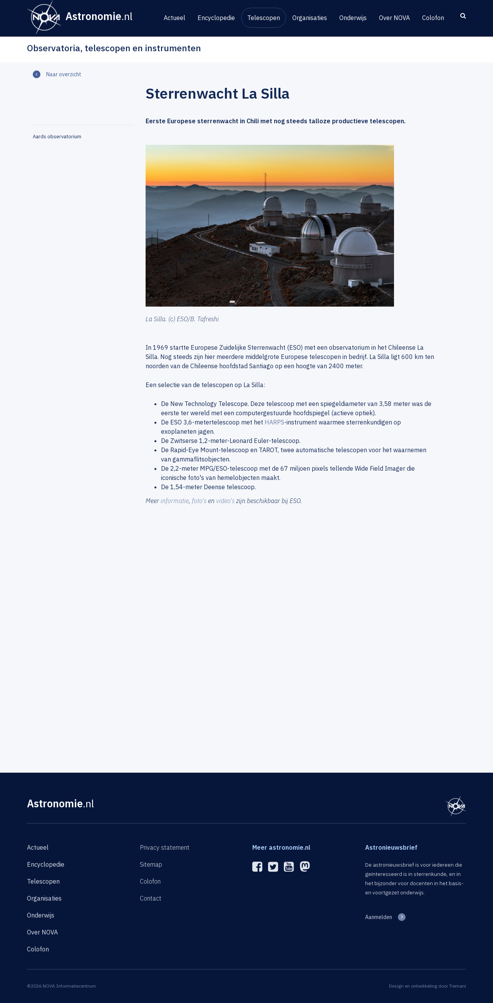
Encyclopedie (216, 18)
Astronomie (60, 803)
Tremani (457, 986)
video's (225, 501)
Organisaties (309, 18)
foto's (199, 501)
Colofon (433, 18)
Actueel (174, 18)
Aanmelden (378, 917)
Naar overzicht (63, 74)
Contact (150, 898)
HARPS (274, 422)
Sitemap (151, 864)
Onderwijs (353, 18)
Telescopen (263, 18)
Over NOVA (394, 18)
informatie (175, 501)
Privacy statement (164, 847)
